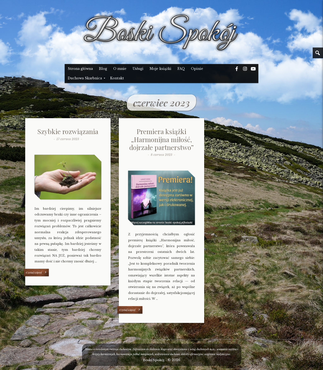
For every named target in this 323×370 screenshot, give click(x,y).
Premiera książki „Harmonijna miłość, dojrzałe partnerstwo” (161, 139)
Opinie (197, 69)
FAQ (181, 69)
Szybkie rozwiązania (67, 131)
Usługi (138, 69)
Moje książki (160, 69)
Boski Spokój (153, 360)
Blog (103, 69)
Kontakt (117, 78)
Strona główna (80, 69)
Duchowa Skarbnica (85, 78)
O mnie (119, 69)
